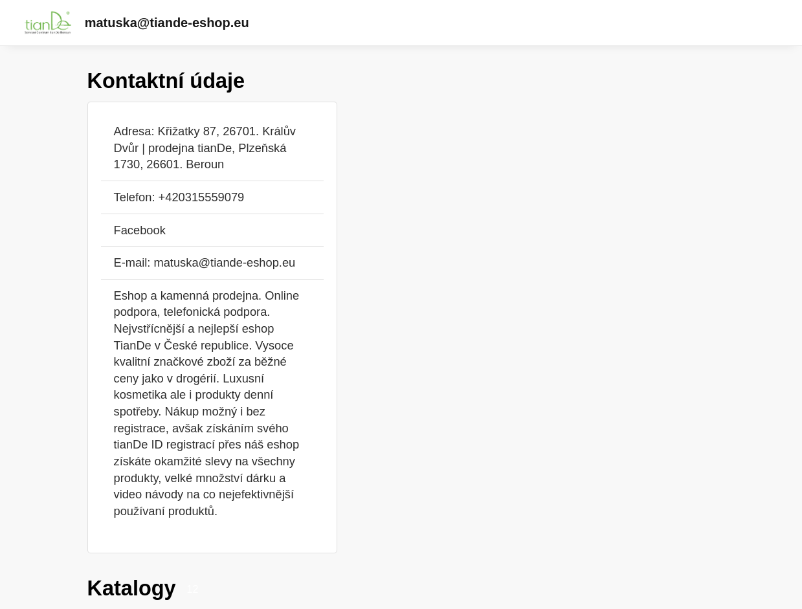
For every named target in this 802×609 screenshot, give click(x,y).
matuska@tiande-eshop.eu (167, 23)
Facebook (140, 230)
